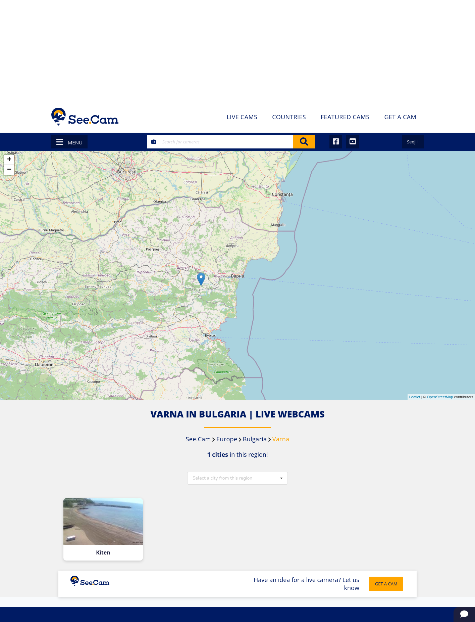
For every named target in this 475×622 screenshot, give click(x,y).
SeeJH (413, 142)
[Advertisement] (237, 50)
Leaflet (414, 397)
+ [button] (9, 160)
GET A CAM (386, 584)
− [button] (9, 170)
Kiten (103, 552)
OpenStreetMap (440, 397)
